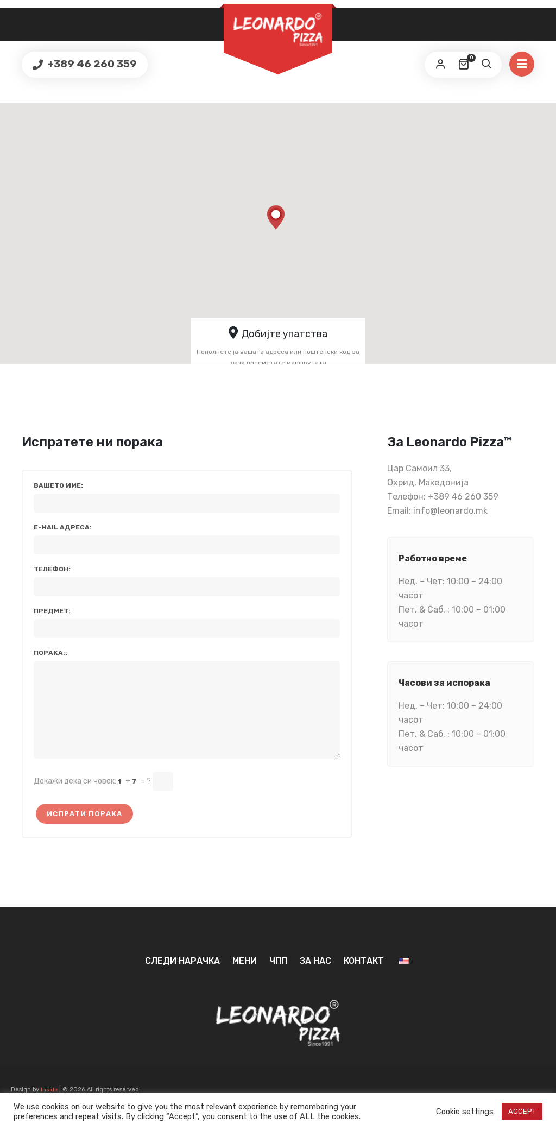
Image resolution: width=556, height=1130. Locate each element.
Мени (244, 977)
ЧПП (278, 977)
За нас (315, 977)
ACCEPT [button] (522, 1111)
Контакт (364, 977)
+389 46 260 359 (91, 64)
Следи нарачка (182, 977)
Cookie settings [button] (465, 1111)
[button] (276, 225)
